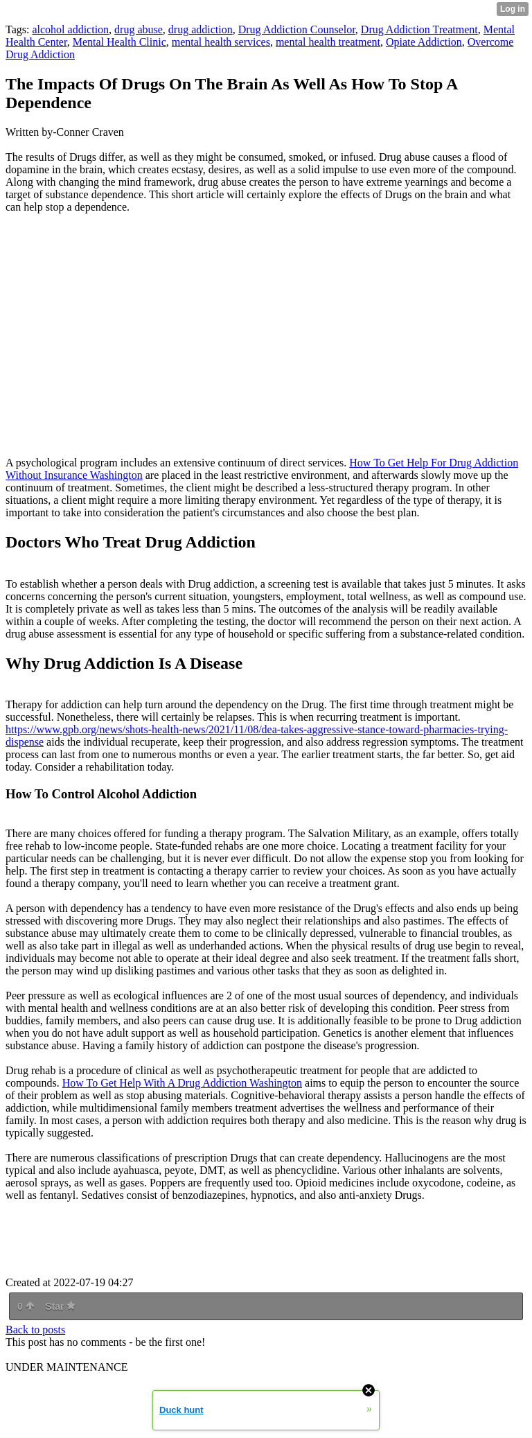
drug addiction (200, 29)
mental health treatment (328, 42)
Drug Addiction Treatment (419, 29)
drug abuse (138, 29)
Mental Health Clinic (119, 42)
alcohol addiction (70, 29)
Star (60, 1306)
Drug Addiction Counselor (296, 29)
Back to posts (35, 1329)
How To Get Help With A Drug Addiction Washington (182, 1083)
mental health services (221, 42)
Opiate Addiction (424, 42)
